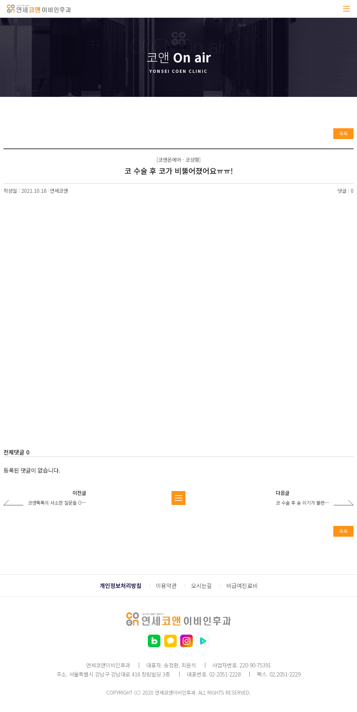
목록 (343, 133)
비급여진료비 (242, 585)
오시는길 (201, 585)
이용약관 (166, 585)
